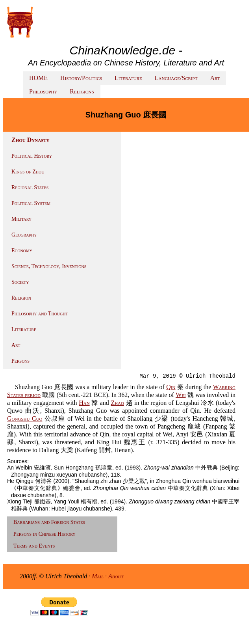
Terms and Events (34, 546)
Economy (21, 250)
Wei (180, 394)
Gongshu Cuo (24, 418)
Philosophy (43, 91)
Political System (30, 203)
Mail (98, 576)
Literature (128, 78)
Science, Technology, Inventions (48, 266)
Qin (170, 387)
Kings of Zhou (27, 172)
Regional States (29, 187)
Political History (31, 156)
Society (20, 282)
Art (215, 78)
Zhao (117, 402)
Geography (24, 235)
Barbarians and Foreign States (49, 522)
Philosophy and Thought (39, 314)
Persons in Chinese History (44, 534)
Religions (82, 91)
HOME (38, 78)
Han (84, 402)
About (116, 576)
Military (21, 219)
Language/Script (176, 78)
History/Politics (81, 78)
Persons (20, 361)
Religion (21, 298)
